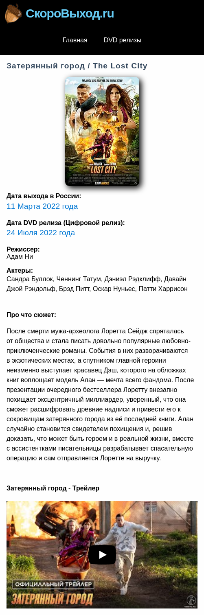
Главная (75, 40)
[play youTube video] (102, 555)
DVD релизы (123, 40)
